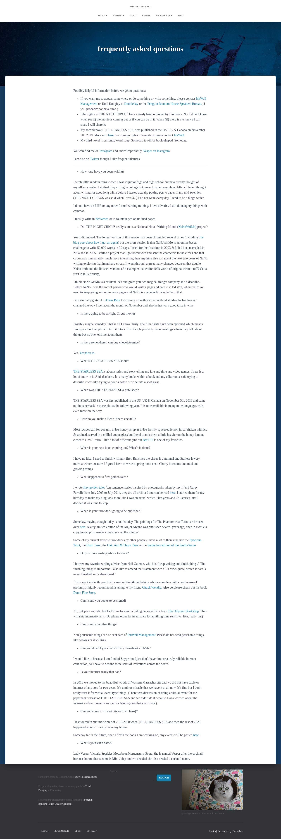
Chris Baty (113, 300)
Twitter (94, 159)
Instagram (105, 151)
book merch (164, 15)
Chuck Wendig (151, 587)
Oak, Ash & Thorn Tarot (123, 545)
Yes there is (87, 353)
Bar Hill (148, 440)
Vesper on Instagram (156, 151)
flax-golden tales (94, 487)
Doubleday (131, 104)
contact (92, 831)
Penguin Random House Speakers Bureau (174, 104)
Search (113, 771)
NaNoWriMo (186, 227)
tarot (133, 15)
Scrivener (102, 219)
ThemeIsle (237, 831)
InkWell (179, 135)
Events (146, 15)
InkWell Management (141, 635)
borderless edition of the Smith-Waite (171, 545)
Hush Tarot (93, 545)
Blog (181, 15)
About (102, 15)
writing (118, 15)
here (111, 135)
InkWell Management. (86, 776)
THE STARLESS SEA (88, 371)
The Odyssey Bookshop (183, 611)
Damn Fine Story (84, 592)
